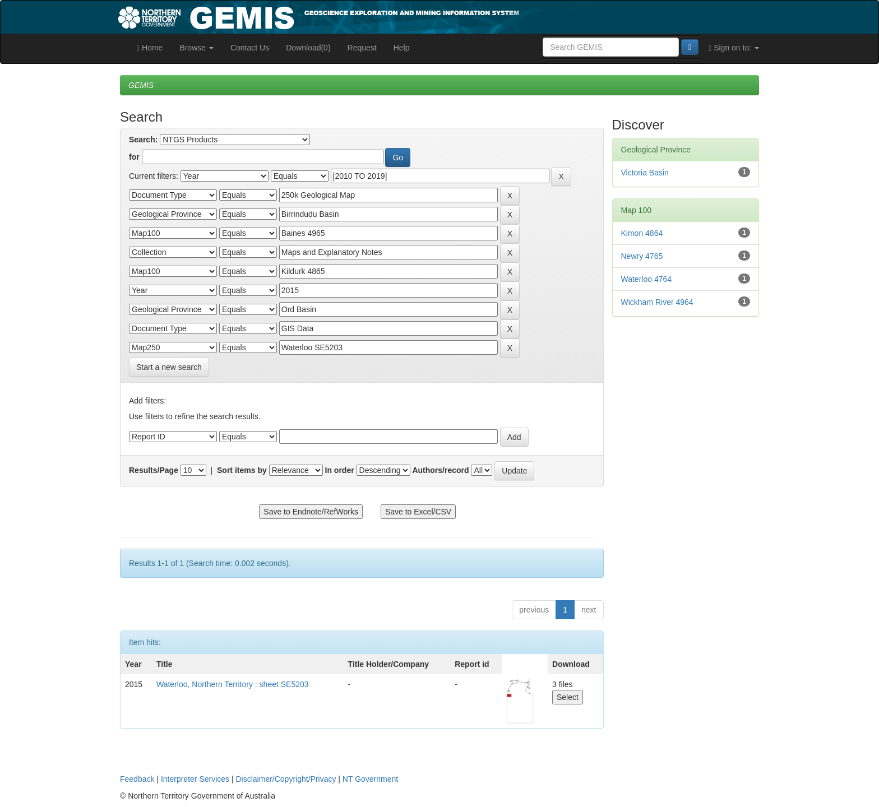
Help (402, 47)
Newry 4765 (642, 256)
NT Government (370, 778)
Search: (143, 139)
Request (362, 47)
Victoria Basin (645, 172)
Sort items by (242, 470)
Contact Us (249, 47)
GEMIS (141, 85)
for (134, 156)
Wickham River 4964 (657, 302)
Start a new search (169, 367)
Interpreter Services (195, 778)
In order (339, 470)
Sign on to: (734, 48)
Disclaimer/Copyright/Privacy (286, 778)
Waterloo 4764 (646, 279)
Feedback (137, 778)
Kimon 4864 (642, 233)
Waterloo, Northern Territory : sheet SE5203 (232, 684)
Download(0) (308, 47)
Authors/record (440, 470)
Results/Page (153, 470)
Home (150, 48)
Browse (196, 47)
